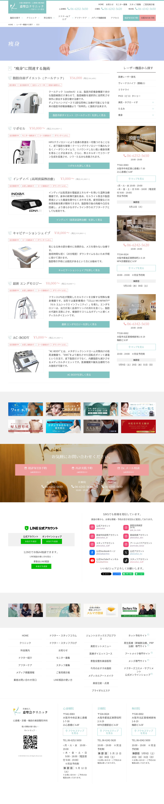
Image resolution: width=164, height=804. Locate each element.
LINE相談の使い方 (63, 679)
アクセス (115, 17)
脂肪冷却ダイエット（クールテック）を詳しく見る (79, 115)
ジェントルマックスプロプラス (101, 637)
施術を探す (15, 17)
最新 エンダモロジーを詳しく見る (79, 324)
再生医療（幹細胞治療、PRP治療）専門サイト (139, 644)
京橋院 (101, 708)
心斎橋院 (68, 708)
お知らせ (63, 650)
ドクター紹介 (25, 657)
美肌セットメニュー (101, 646)
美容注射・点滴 (101, 683)
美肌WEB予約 (147, 17)
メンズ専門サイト (138, 661)
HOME (25, 635)
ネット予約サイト (138, 635)
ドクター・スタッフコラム (63, 635)
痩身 (120, 114)
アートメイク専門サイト (138, 653)
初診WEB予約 (131, 17)
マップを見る (136, 178)
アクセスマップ (75, 732)
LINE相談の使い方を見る (41, 557)
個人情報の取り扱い (30, 726)
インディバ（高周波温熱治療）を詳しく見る (79, 219)
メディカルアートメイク (100, 675)
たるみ (121, 108)
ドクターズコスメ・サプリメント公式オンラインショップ (139, 671)
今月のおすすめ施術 (101, 668)
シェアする (116, 574)
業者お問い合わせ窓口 (25, 679)
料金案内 (48, 17)
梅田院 (136, 708)
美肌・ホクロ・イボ (128, 102)
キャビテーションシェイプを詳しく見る (79, 270)
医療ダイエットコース (100, 653)
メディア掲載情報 (98, 17)
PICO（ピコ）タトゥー (129, 95)
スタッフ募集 (63, 665)
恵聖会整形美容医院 (101, 661)
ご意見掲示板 (63, 672)
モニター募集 (63, 657)
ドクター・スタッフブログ (63, 643)
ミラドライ (123, 89)
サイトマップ (30, 730)
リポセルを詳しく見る (79, 165)
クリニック (31, 17)
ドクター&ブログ (64, 18)
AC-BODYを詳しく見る (79, 374)
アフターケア (81, 17)
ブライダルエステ (101, 690)
